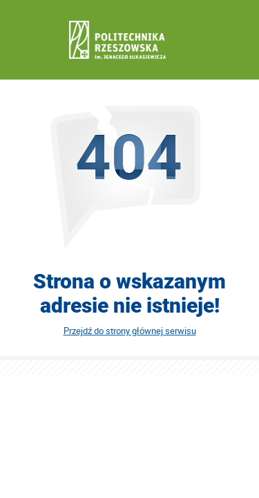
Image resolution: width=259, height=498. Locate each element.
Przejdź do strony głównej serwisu (130, 330)
